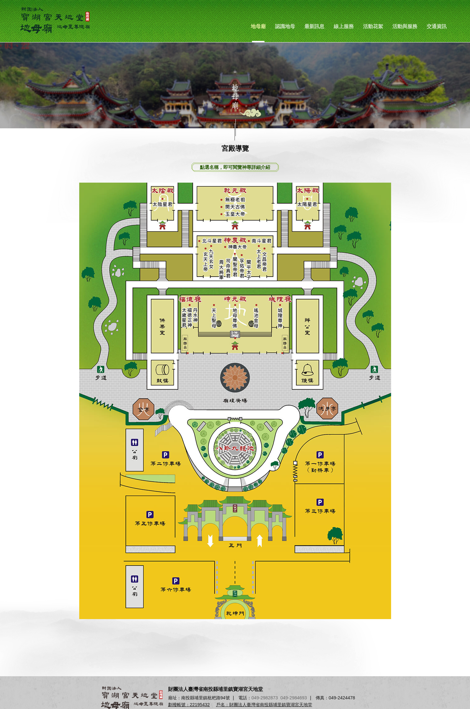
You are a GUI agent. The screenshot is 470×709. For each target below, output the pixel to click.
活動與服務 (404, 26)
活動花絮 (373, 26)
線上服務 (344, 26)
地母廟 (258, 26)
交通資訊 (437, 26)
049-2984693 (293, 697)
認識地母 (285, 26)
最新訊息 (314, 26)
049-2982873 (264, 697)
